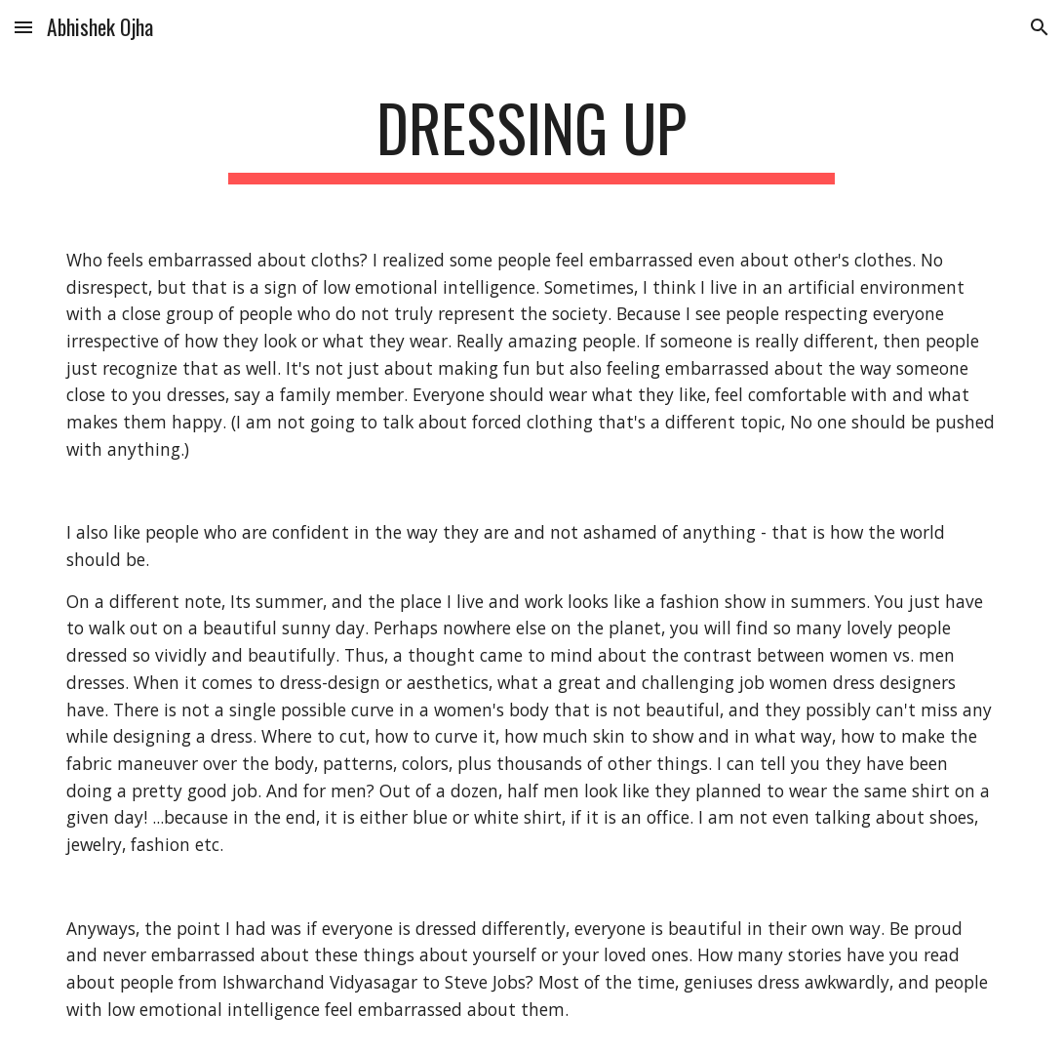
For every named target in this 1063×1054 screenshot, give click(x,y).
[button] (23, 27)
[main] (531, 137)
